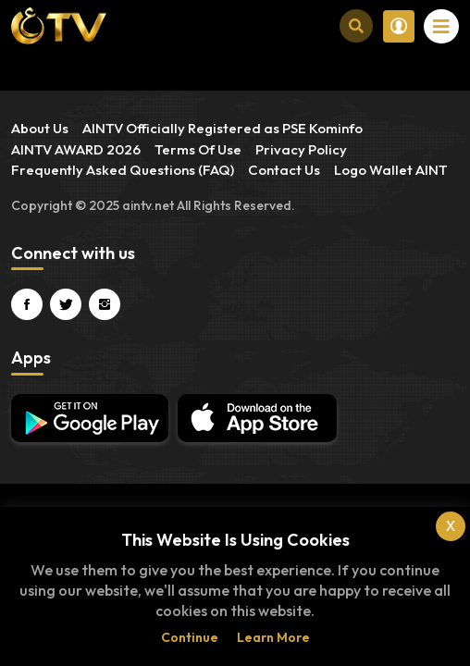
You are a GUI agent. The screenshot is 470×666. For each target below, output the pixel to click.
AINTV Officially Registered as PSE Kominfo (222, 128)
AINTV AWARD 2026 (76, 149)
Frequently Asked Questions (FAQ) (122, 170)
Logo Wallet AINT (391, 170)
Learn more (273, 637)
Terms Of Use (198, 149)
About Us (39, 128)
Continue (189, 637)
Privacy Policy (301, 149)
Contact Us (284, 170)
